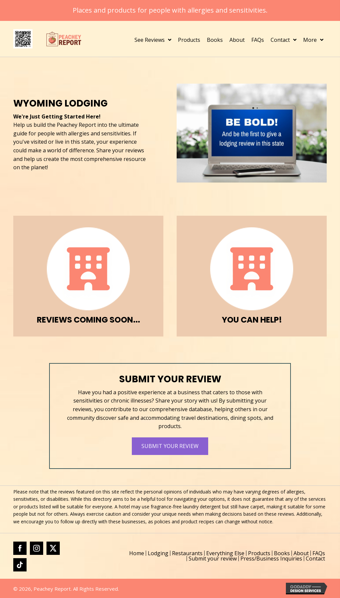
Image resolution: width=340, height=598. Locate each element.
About (301, 553)
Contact (315, 558)
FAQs (318, 553)
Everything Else (225, 553)
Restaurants (187, 553)
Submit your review (213, 558)
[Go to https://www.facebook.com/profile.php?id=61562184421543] (20, 548)
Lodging (158, 553)
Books (282, 553)
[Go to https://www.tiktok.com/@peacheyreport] (20, 564)
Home (136, 553)
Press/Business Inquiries (271, 558)
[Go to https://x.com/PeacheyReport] (53, 548)
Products (259, 553)
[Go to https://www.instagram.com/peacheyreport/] (36, 548)
